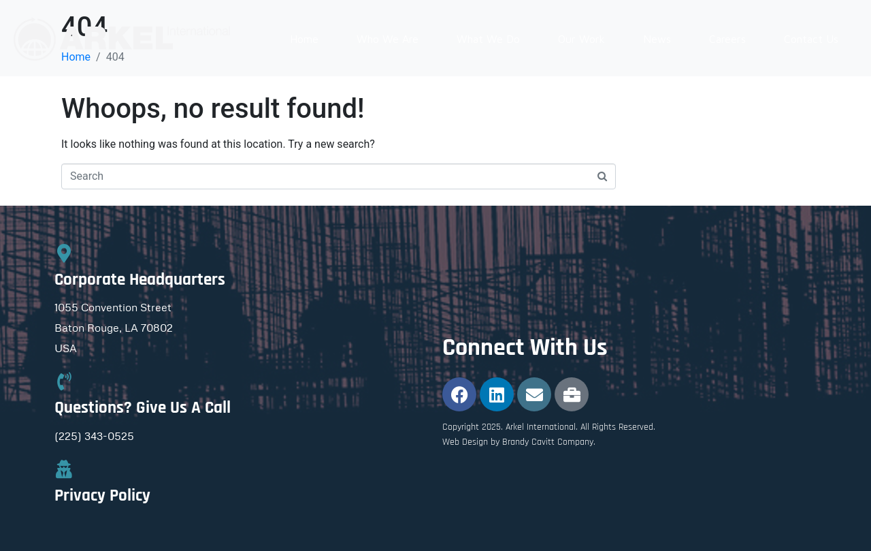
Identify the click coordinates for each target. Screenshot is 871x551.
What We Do (488, 39)
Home (304, 39)
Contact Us (811, 39)
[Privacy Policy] (63, 469)
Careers (727, 39)
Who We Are (387, 39)
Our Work (581, 39)
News (657, 39)
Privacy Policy (102, 496)
